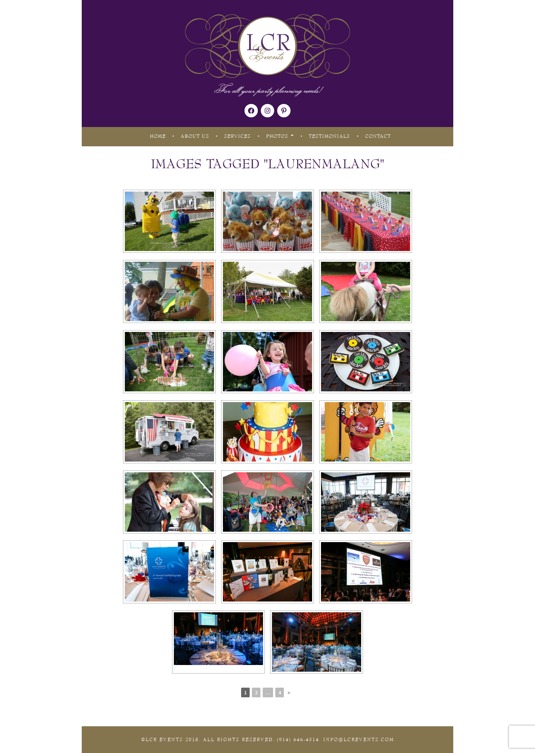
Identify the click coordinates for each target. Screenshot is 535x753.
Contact (378, 136)
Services (237, 136)
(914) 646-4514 (298, 740)
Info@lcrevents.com (358, 740)
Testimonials (329, 136)
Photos (277, 136)
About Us (195, 136)
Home (158, 136)
